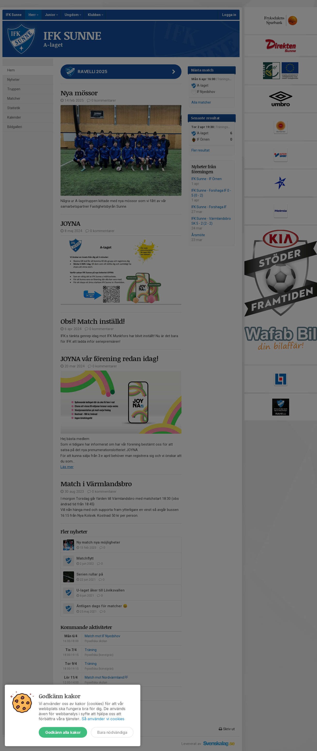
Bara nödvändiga (112, 732)
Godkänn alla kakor (63, 732)
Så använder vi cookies (103, 718)
